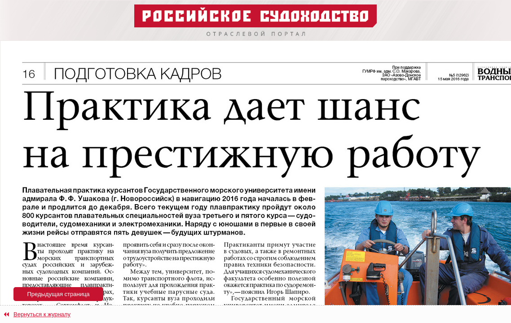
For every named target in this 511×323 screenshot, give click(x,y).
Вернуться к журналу (41, 314)
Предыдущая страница (58, 294)
